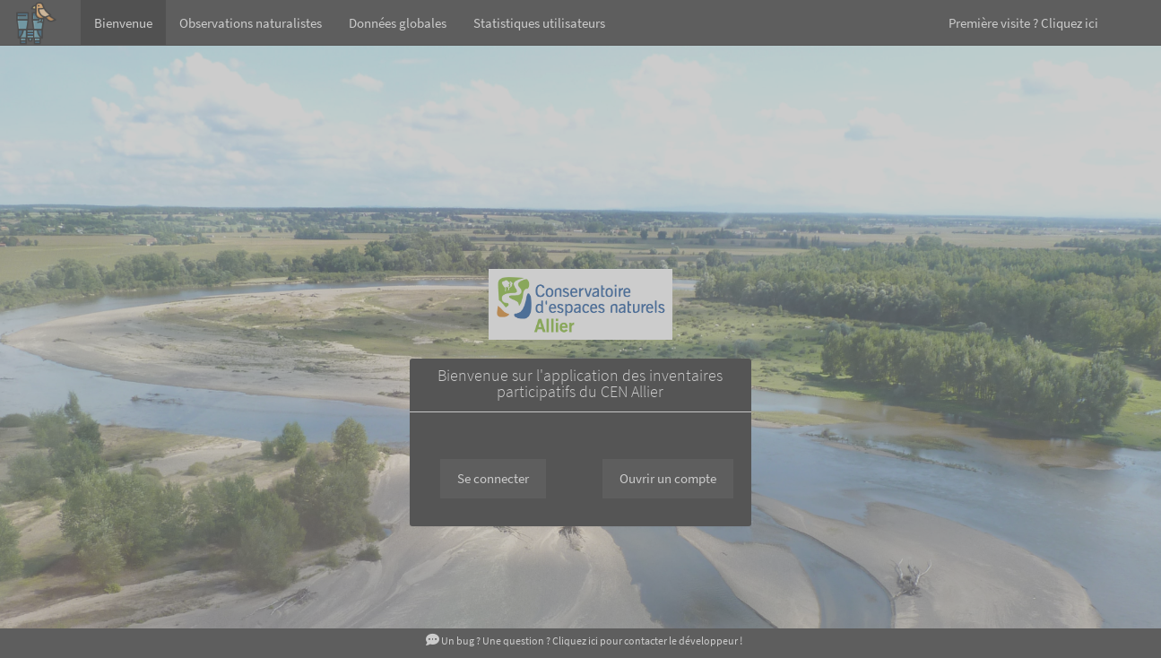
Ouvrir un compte (667, 478)
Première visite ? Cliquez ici (1023, 22)
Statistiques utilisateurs (539, 22)
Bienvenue (123, 22)
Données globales (397, 22)
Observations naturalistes (250, 22)
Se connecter (493, 478)
